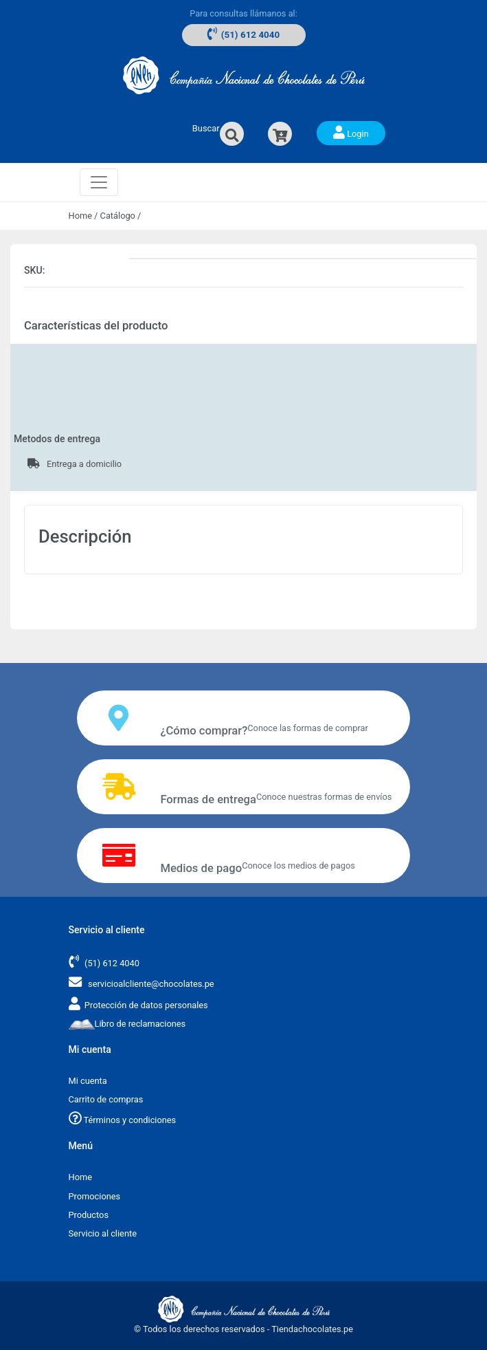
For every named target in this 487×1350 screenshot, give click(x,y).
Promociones (95, 1196)
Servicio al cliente (103, 1233)
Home (80, 215)
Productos (89, 1215)
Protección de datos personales (146, 1005)
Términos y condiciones (123, 1120)
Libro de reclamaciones (127, 1024)
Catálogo (117, 215)
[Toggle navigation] (99, 182)
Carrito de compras (106, 1099)
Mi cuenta (88, 1081)
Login (351, 132)
